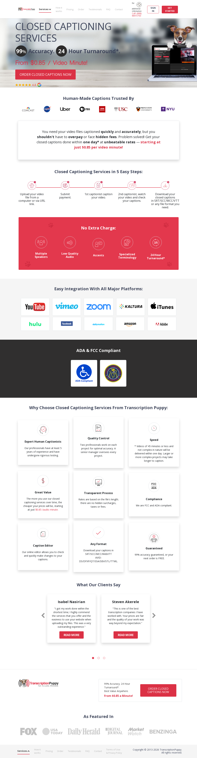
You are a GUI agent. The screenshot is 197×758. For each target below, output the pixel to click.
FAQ (108, 9)
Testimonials (95, 9)
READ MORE (71, 635)
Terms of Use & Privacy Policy (114, 751)
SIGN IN (153, 9)
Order (81, 9)
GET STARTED (170, 9)
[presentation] (43, 615)
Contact (119, 9)
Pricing (69, 9)
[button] (93, 658)
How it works (59, 9)
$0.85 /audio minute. (46, 509)
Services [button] (45, 9)
